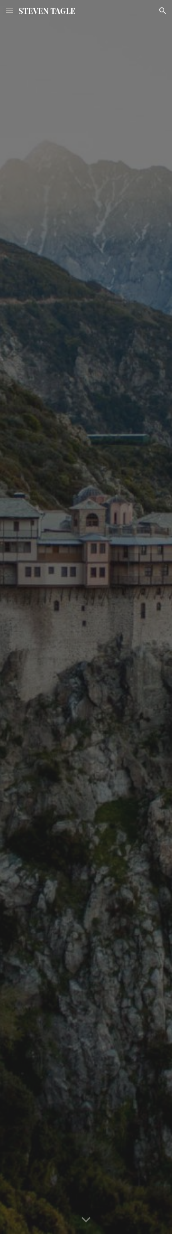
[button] (9, 10)
